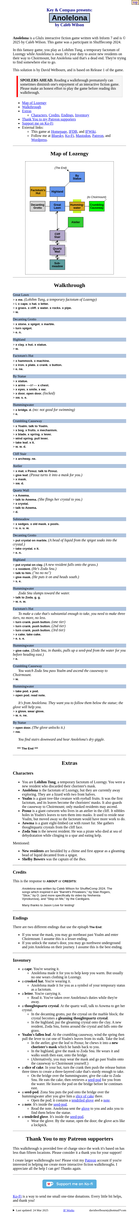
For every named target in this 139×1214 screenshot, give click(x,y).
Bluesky (57, 136)
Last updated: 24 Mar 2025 (32, 1210)
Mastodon (83, 136)
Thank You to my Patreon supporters (49, 119)
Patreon (97, 136)
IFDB (73, 131)
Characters (39, 115)
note (106, 1100)
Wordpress (39, 140)
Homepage (59, 131)
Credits (54, 115)
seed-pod (94, 1080)
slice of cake (85, 1096)
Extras (26, 111)
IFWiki (90, 131)
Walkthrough (31, 107)
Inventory (82, 115)
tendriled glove (83, 1100)
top (135, 2)
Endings (67, 115)
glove (85, 1108)
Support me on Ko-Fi (37, 123)
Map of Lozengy (34, 103)
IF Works (68, 1210)
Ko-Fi (69, 136)
